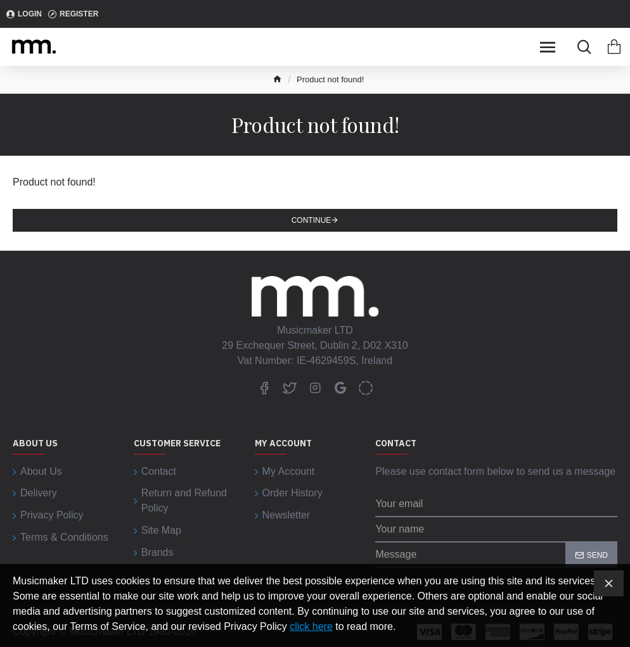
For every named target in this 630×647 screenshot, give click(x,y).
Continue (311, 220)
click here (311, 626)
